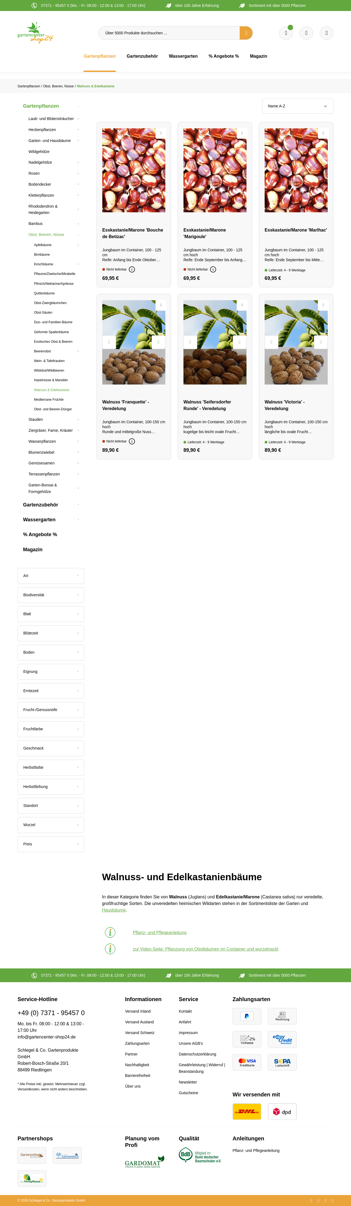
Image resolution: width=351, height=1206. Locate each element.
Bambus (36, 223)
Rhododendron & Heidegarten (43, 209)
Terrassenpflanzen (44, 474)
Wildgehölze (39, 151)
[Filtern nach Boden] (51, 653)
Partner (131, 1054)
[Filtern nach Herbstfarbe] (51, 768)
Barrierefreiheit (137, 1075)
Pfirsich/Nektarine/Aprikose (53, 284)
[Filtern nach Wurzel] (51, 825)
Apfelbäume (43, 245)
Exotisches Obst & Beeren (53, 342)
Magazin (33, 549)
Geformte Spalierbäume (51, 332)
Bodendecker (40, 184)
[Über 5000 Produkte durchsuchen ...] (169, 33)
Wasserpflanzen (42, 441)
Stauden (36, 419)
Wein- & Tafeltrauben (49, 361)
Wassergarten (39, 519)
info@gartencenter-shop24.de (47, 1037)
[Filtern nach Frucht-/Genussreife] (51, 710)
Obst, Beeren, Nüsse (46, 234)
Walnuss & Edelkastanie (51, 390)
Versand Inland (138, 1011)
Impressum (188, 1032)
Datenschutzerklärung (197, 1054)
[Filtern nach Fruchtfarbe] (51, 729)
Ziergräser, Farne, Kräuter (51, 430)
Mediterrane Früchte (49, 400)
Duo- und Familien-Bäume (53, 322)
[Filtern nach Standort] (51, 806)
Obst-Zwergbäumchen (50, 303)
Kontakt (185, 1011)
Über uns (133, 1086)
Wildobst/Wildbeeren (49, 370)
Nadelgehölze (40, 162)
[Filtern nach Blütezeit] (51, 633)
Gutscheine (188, 1093)
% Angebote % (40, 534)
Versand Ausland (139, 1022)
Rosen (34, 173)
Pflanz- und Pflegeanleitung (256, 1150)
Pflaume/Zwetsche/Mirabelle (54, 274)
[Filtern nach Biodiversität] (51, 595)
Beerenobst (42, 351)
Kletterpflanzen (41, 195)
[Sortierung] (297, 106)
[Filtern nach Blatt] (51, 614)
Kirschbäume (43, 264)
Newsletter (188, 1082)
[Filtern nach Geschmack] (51, 748)
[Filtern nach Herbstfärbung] (51, 787)
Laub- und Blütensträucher (51, 118)
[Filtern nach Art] (51, 576)
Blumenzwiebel (41, 452)
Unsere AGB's (191, 1043)
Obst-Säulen (43, 312)
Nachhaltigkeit (137, 1065)
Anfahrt (185, 1022)
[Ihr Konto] (326, 33)
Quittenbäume (44, 293)
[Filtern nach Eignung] (51, 672)
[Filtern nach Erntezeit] (51, 691)
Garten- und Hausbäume (50, 140)
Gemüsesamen (42, 463)
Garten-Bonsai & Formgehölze (43, 488)
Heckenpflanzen (42, 129)
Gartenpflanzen (41, 106)
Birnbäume (42, 255)
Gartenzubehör (40, 505)
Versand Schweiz (139, 1032)
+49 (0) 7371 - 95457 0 (51, 1012)
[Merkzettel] (286, 33)
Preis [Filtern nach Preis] (50, 844)
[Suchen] (246, 33)
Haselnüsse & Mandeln (51, 380)
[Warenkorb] (306, 33)
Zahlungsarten (137, 1043)
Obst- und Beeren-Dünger (53, 409)
